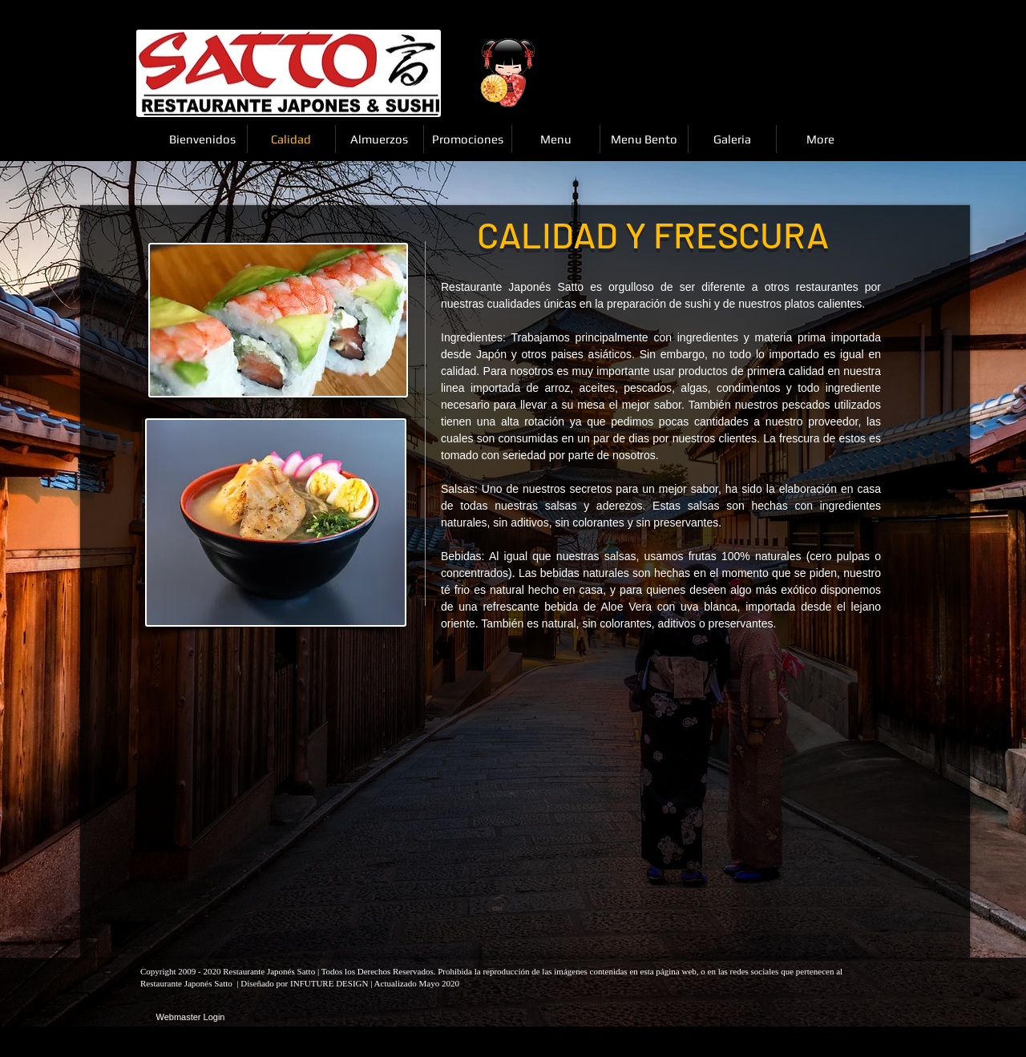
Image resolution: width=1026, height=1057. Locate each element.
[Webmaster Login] (190, 1017)
